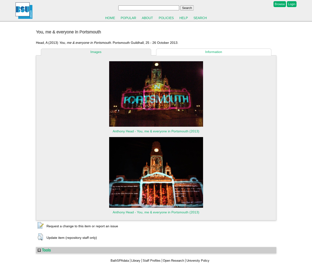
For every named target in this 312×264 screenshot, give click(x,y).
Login (291, 4)
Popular (128, 18)
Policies (166, 18)
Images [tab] (95, 52)
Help (183, 18)
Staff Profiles (152, 260)
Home (110, 18)
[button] (41, 225)
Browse (280, 4)
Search (200, 18)
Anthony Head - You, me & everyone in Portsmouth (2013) (156, 131)
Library (135, 260)
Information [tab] (213, 52)
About (147, 18)
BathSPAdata (120, 260)
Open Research (173, 260)
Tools (44, 250)
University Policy (197, 260)
